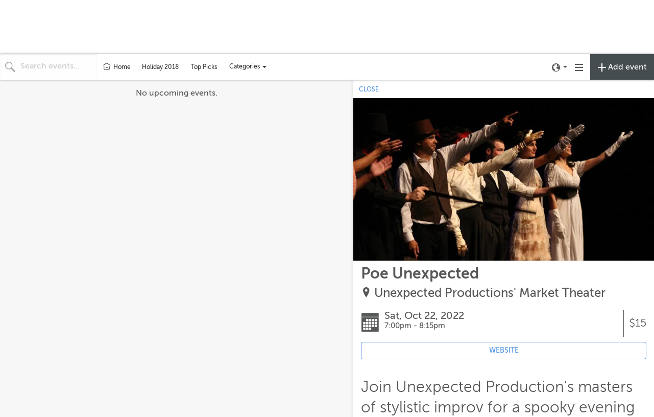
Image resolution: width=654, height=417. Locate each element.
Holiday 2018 (160, 67)
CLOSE (369, 89)
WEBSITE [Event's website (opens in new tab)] (504, 350)
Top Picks (204, 67)
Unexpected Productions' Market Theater (489, 293)
